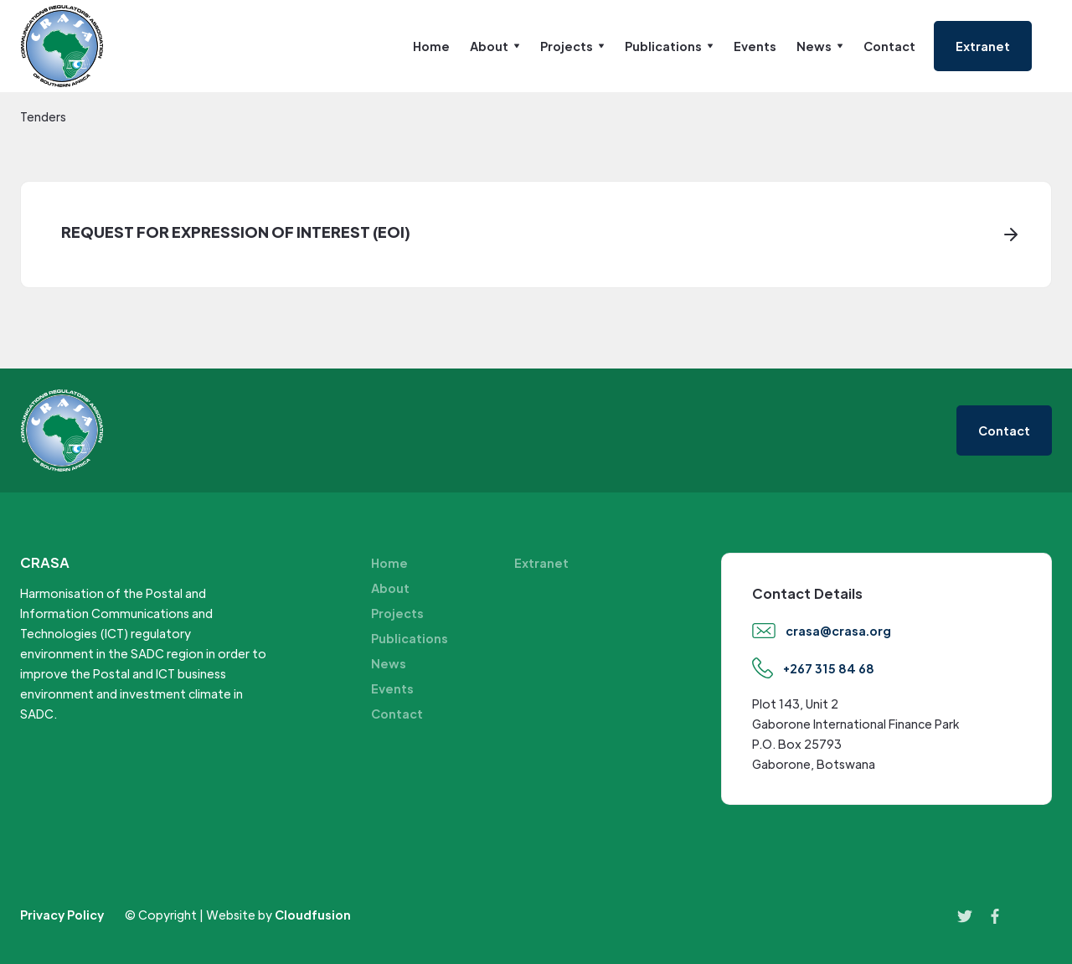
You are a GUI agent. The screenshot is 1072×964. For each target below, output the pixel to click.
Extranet (541, 562)
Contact (889, 46)
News (388, 663)
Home (431, 46)
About (390, 587)
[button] (495, 46)
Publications (409, 638)
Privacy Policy (62, 914)
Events (755, 46)
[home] (62, 46)
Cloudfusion (313, 914)
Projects (397, 613)
